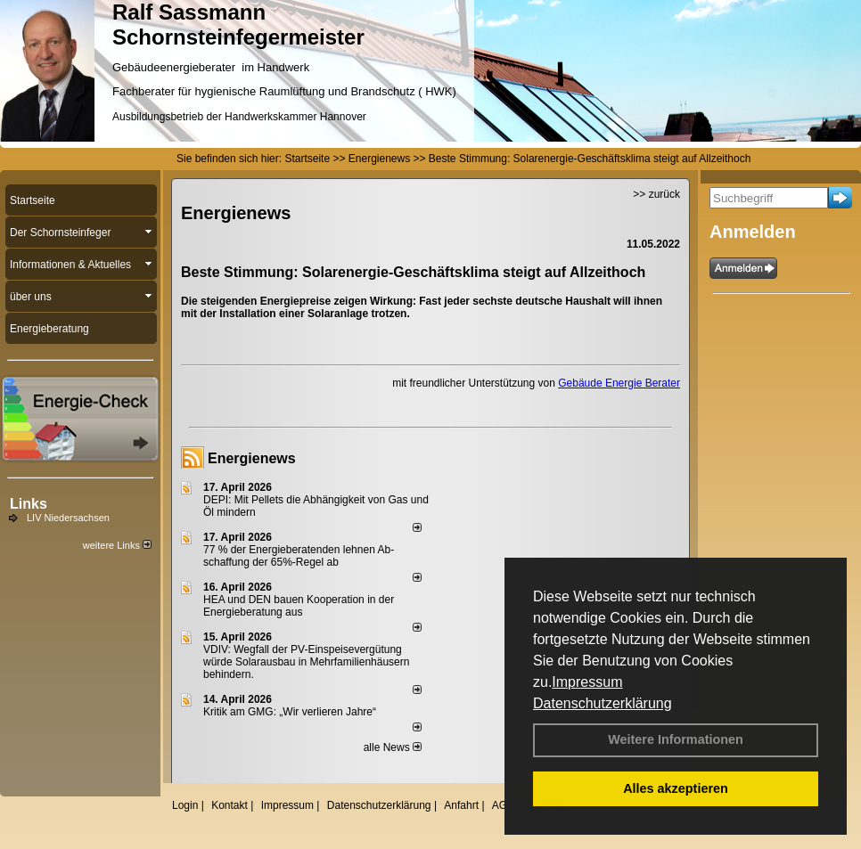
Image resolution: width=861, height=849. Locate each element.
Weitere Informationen (675, 739)
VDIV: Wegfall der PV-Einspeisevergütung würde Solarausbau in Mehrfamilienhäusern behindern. (306, 662)
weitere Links (117, 545)
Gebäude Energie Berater (619, 383)
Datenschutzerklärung (602, 703)
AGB (503, 805)
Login (185, 805)
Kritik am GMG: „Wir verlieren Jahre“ (289, 712)
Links (28, 503)
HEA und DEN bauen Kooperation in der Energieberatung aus (298, 605)
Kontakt (229, 805)
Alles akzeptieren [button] (675, 788)
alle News (393, 747)
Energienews (252, 458)
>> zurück (656, 194)
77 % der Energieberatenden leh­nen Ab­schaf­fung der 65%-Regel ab (298, 555)
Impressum (587, 682)
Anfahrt (461, 805)
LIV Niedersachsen (68, 517)
